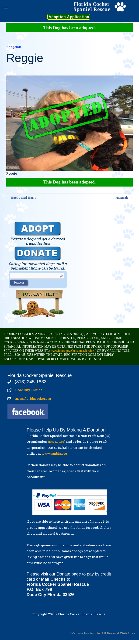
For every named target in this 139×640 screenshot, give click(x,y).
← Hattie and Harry (22, 197)
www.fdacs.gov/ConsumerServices (72, 350)
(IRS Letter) (56, 441)
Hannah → (123, 197)
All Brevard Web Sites (118, 633)
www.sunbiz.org (55, 453)
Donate (63, 574)
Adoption (13, 47)
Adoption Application (68, 17)
